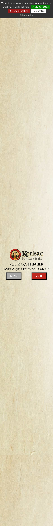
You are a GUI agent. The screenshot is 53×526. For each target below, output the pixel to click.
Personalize (39, 11)
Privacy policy (26, 15)
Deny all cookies (18, 11)
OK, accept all (40, 7)
